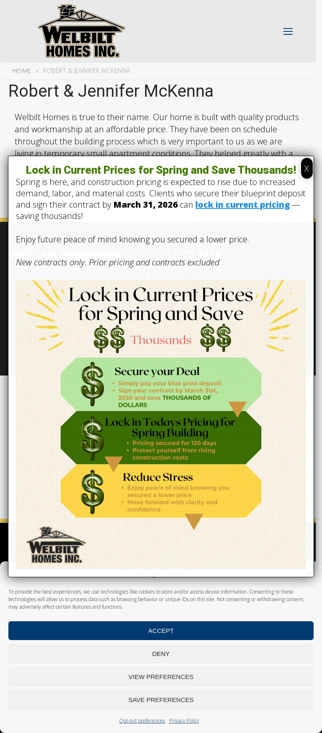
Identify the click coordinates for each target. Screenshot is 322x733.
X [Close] (306, 168)
